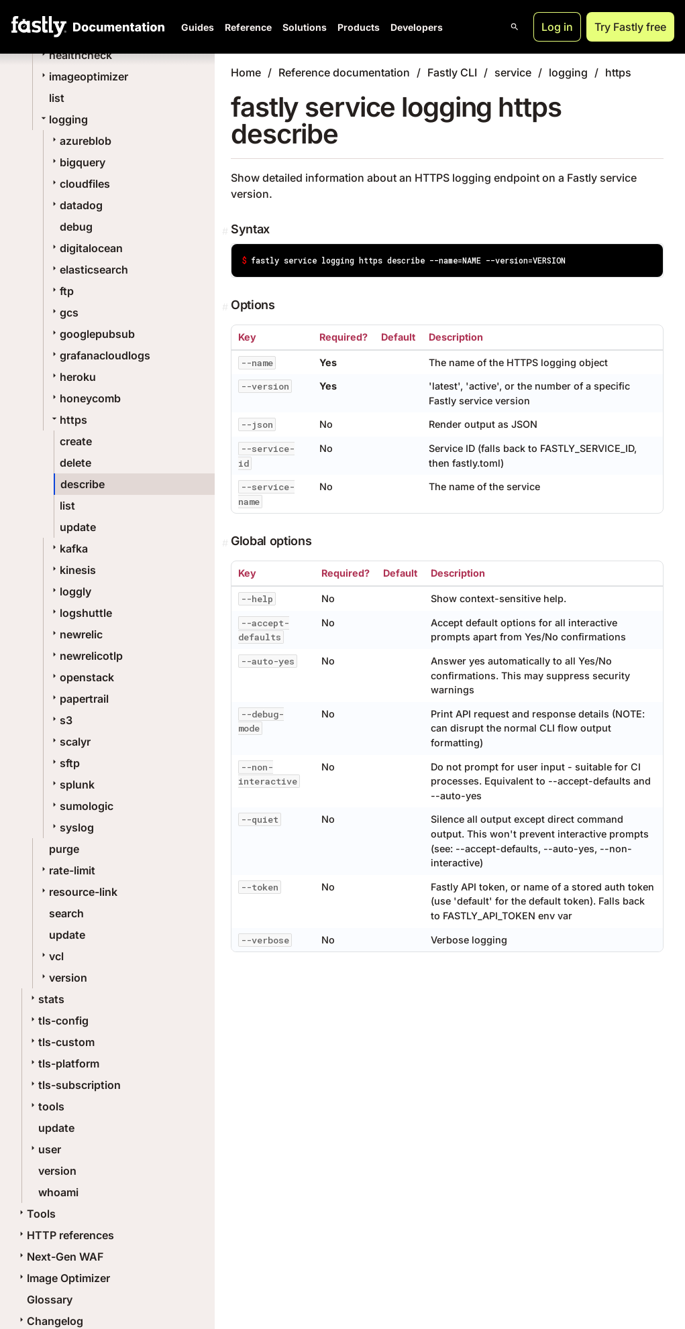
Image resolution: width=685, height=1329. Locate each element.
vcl (51, 956)
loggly (70, 591)
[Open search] (514, 26)
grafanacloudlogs (99, 355)
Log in (557, 27)
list (56, 98)
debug (76, 226)
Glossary (49, 1299)
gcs (63, 312)
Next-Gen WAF (59, 1256)
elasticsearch (88, 269)
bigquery (77, 162)
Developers (416, 27)
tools (46, 1106)
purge (64, 849)
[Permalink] (226, 231)
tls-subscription (74, 1085)
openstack (81, 677)
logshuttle (80, 613)
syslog (71, 827)
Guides (197, 27)
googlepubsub (92, 334)
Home (246, 72)
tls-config (58, 1020)
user (44, 1149)
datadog (76, 205)
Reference (248, 27)
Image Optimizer (63, 1278)
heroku (72, 377)
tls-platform (63, 1063)
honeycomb (85, 398)
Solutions (304, 27)
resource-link (77, 892)
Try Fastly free (630, 27)
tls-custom (61, 1042)
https (68, 419)
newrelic (76, 634)
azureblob (80, 141)
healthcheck (75, 55)
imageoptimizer (83, 76)
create (76, 441)
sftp (64, 763)
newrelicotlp (86, 655)
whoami (58, 1192)
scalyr (70, 741)
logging (63, 119)
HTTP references (65, 1235)
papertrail (79, 698)
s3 (60, 720)
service (512, 72)
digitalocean (86, 248)
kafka (68, 548)
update (78, 527)
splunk (72, 784)
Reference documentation (344, 72)
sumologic (81, 806)
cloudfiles (79, 183)
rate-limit (66, 870)
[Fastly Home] (39, 27)
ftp (61, 291)
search (66, 913)
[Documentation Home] (116, 27)
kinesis (72, 570)
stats (46, 999)
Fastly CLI (452, 72)
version (62, 977)
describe (82, 484)
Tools (36, 1213)
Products (358, 27)
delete (75, 462)
